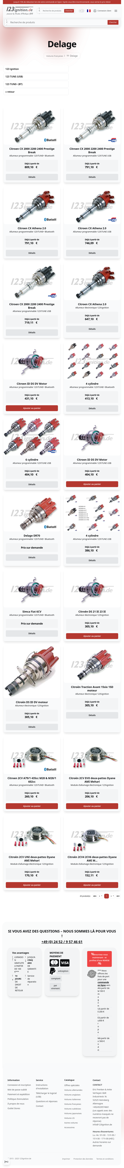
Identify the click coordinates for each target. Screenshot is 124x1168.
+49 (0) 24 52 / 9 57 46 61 (62, 941)
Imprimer (66, 1159)
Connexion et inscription (19, 1085)
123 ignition (12, 69)
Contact (39, 1106)
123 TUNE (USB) (14, 76)
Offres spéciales (71, 1085)
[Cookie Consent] (6, 1161)
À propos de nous (16, 1103)
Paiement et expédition (19, 1094)
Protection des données (83, 1159)
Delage (74, 55)
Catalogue (69, 1080)
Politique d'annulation (18, 1099)
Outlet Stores (14, 1108)
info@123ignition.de (102, 1124)
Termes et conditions (105, 1159)
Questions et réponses (46, 1101)
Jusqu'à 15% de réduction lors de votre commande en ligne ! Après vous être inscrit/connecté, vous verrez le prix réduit (62, 2)
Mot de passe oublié (17, 1089)
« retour (10, 91)
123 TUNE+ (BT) (14, 84)
